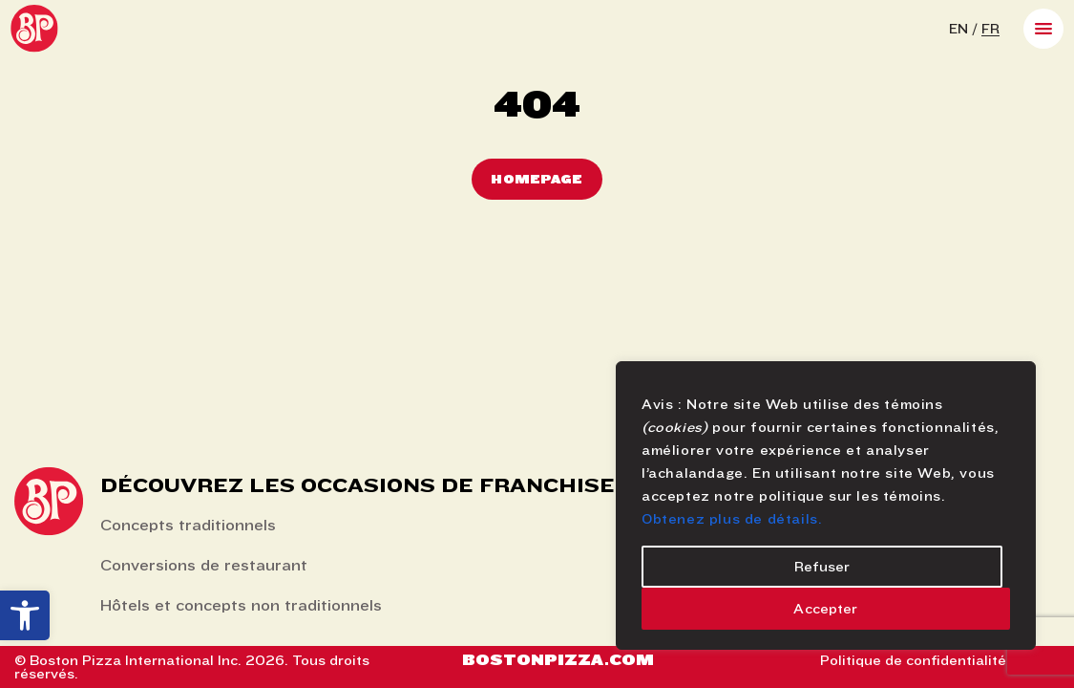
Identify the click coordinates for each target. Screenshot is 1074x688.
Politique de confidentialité (913, 660)
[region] (826, 505)
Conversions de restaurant (203, 565)
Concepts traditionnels (188, 525)
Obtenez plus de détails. (732, 519)
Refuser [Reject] (822, 566)
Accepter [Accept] (825, 608)
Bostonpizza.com (558, 660)
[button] (25, 615)
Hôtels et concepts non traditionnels (241, 605)
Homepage (536, 179)
